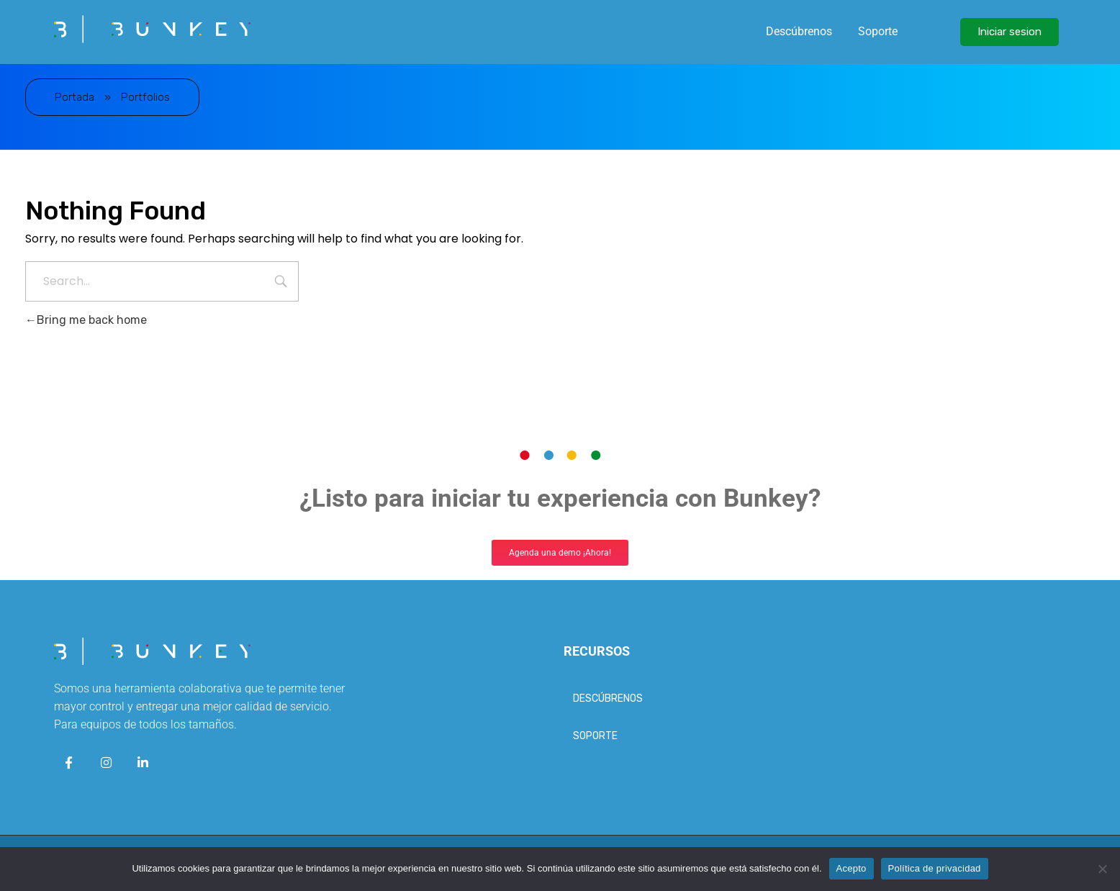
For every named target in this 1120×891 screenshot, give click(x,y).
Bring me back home (86, 320)
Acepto (851, 868)
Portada (74, 97)
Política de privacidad (934, 868)
